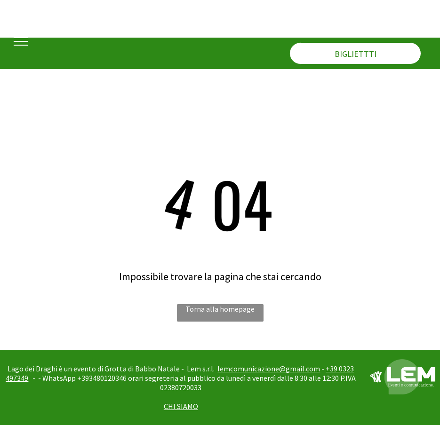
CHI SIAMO (181, 406)
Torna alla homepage (220, 309)
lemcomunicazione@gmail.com (268, 368)
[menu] (20, 41)
